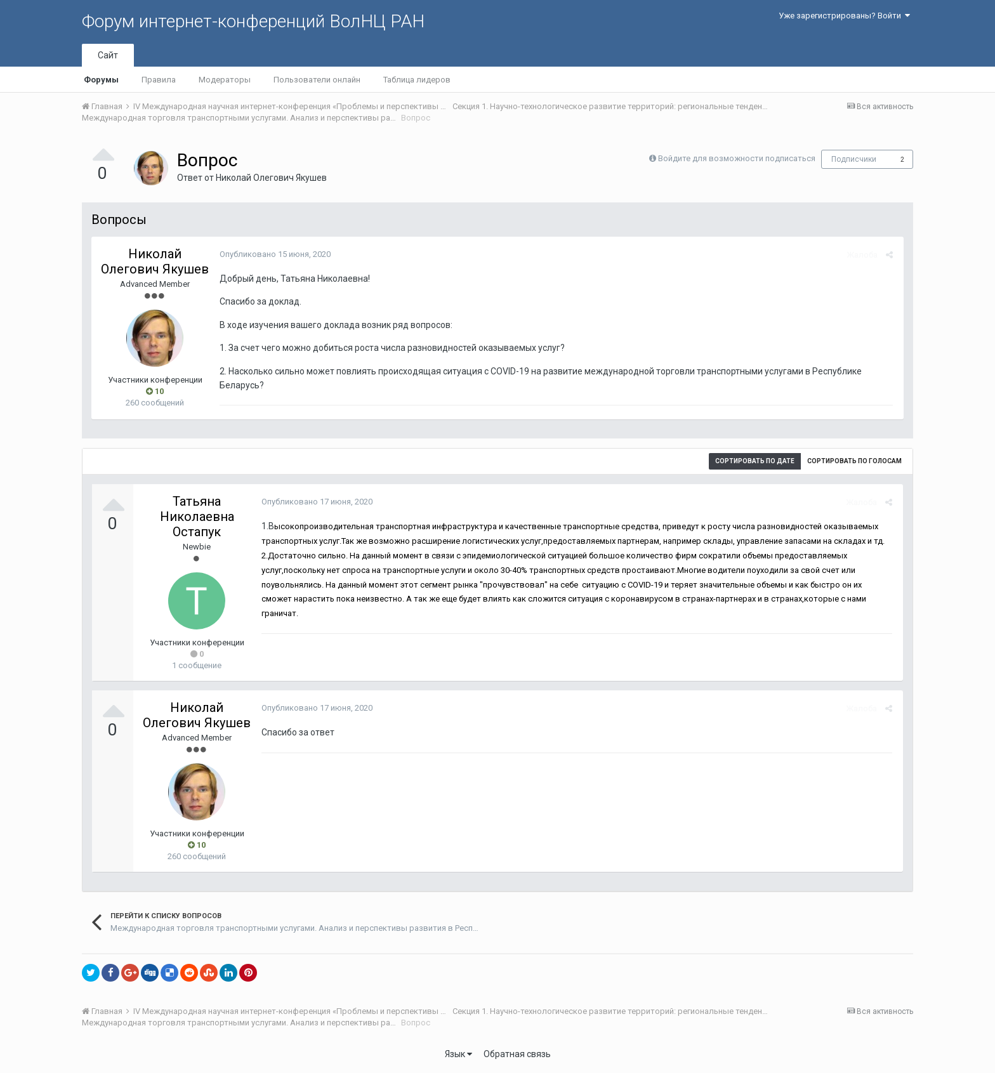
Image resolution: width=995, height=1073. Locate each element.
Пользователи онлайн (316, 79)
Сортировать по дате (754, 461)
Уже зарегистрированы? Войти (844, 15)
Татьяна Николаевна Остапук (197, 516)
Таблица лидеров (417, 79)
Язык (458, 1054)
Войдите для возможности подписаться (736, 158)
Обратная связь (517, 1054)
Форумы (101, 79)
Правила (159, 79)
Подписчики (853, 159)
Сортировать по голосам (854, 461)
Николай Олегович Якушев (271, 178)
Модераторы (225, 79)
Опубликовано (273, 254)
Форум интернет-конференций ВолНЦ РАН (253, 21)
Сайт (108, 55)
